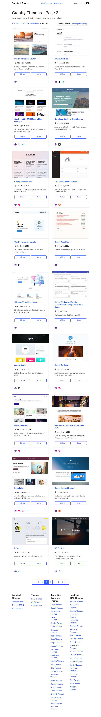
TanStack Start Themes (56, 699)
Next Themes (56, 664)
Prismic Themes (76, 662)
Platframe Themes (54, 676)
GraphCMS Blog (61, 59)
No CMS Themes (76, 655)
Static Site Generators (30, 23)
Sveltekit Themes (57, 694)
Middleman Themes (55, 656)
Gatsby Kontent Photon (65, 488)
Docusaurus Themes (55, 613)
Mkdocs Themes (57, 661)
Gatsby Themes (57, 623)
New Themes (36, 599)
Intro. (16, 548)
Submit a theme (18, 602)
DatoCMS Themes (73, 615)
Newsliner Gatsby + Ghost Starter (69, 119)
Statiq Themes (56, 691)
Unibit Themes (56, 703)
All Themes (35, 602)
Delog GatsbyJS (21, 425)
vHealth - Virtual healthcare (25, 302)
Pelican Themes (57, 671)
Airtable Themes (76, 602)
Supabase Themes (74, 675)
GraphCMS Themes (74, 647)
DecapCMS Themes (74, 621)
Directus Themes (76, 626)
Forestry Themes (76, 639)
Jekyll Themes (56, 643)
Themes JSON (18, 605)
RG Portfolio (60, 548)
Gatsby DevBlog (61, 365)
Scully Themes (56, 687)
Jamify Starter (20, 365)
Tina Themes (75, 680)
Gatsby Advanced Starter (25, 59)
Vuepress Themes (54, 708)
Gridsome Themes (54, 631)
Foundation (19, 488)
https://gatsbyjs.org (79, 24)
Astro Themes (56, 605)
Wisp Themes (75, 683)
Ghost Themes (75, 642)
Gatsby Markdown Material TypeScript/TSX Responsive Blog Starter (69, 304)
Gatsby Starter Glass (23, 182)
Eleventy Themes (54, 618)
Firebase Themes (73, 631)
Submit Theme (79, 3)
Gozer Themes (56, 627)
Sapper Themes (57, 684)
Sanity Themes (76, 665)
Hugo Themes (56, 639)
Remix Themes (56, 680)
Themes (15, 23)
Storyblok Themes (73, 669)
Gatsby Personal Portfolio (25, 242)
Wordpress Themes (74, 688)
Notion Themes (76, 658)
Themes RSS (17, 609)
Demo (39, 74)
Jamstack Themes (20, 3)
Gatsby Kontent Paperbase (66, 182)
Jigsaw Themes (57, 646)
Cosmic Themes (76, 611)
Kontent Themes (76, 651)
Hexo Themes (56, 636)
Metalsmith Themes (55, 650)
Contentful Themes (74, 606)
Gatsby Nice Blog (62, 242)
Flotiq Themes (75, 635)
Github (22, 74)
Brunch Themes (57, 608)
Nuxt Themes (56, 668)
